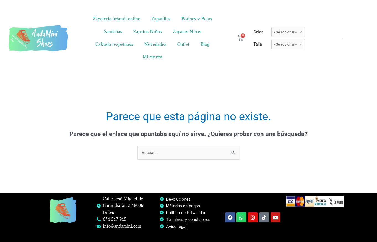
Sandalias (113, 32)
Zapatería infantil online (116, 19)
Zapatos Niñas (187, 32)
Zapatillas (160, 19)
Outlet (183, 44)
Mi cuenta (152, 57)
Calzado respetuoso (114, 44)
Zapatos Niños (147, 32)
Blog (205, 44)
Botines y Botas (196, 19)
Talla (257, 44)
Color (258, 32)
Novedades (155, 44)
